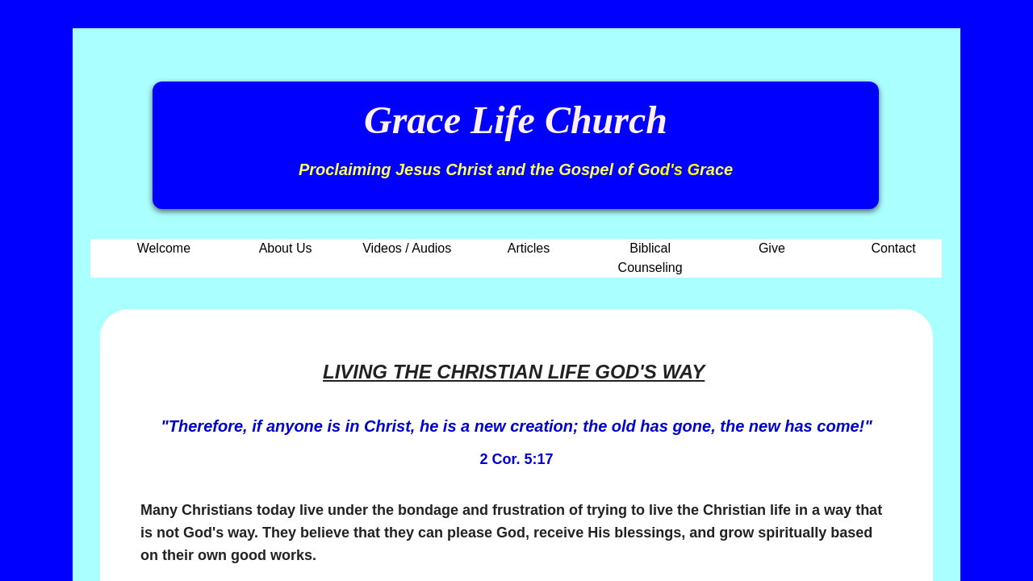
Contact (894, 248)
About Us (285, 248)
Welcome (163, 248)
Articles (529, 248)
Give (772, 248)
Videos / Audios (406, 248)
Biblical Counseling (650, 257)
